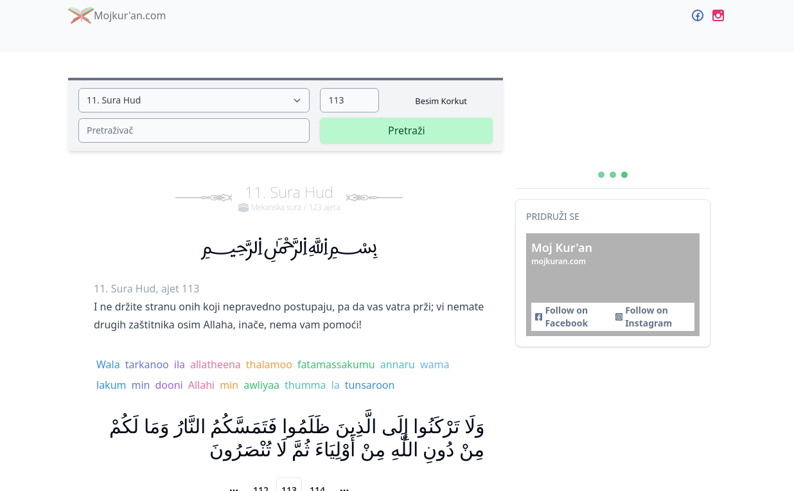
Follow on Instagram (643, 316)
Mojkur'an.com (117, 15)
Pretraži (406, 130)
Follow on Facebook (561, 316)
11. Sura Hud (289, 197)
